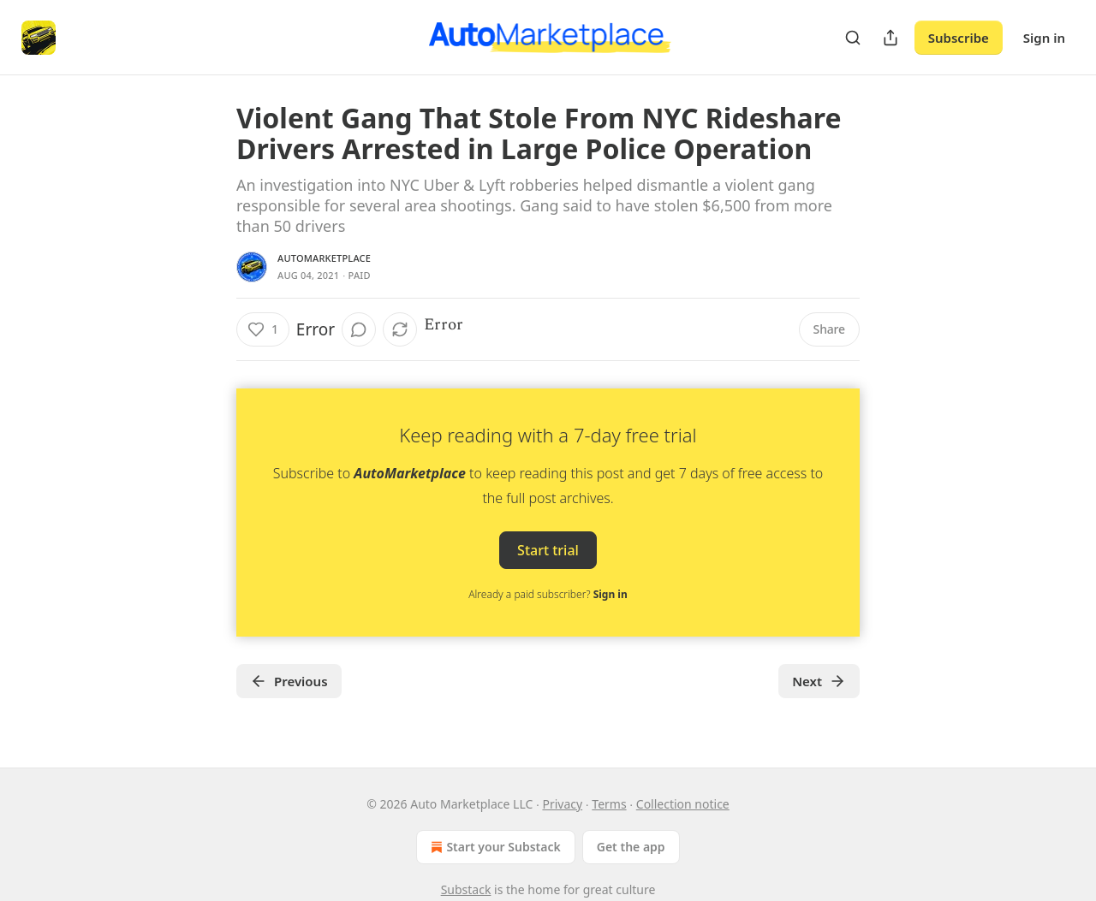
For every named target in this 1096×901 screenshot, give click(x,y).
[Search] (853, 38)
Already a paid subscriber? (547, 594)
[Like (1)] (262, 329)
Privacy (562, 804)
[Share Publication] (890, 38)
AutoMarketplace (324, 258)
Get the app (631, 847)
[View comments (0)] (359, 329)
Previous (289, 681)
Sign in (1044, 37)
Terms (609, 804)
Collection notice (683, 804)
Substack (466, 889)
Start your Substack (493, 847)
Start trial (548, 550)
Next (819, 681)
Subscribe (958, 37)
